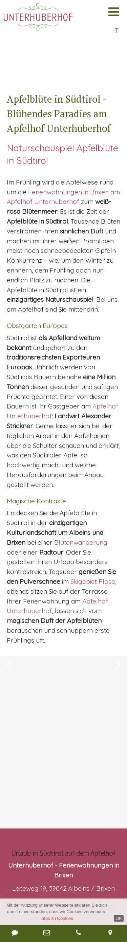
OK (118, 918)
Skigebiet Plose (92, 581)
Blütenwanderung (80, 542)
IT (116, 30)
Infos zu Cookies (56, 918)
